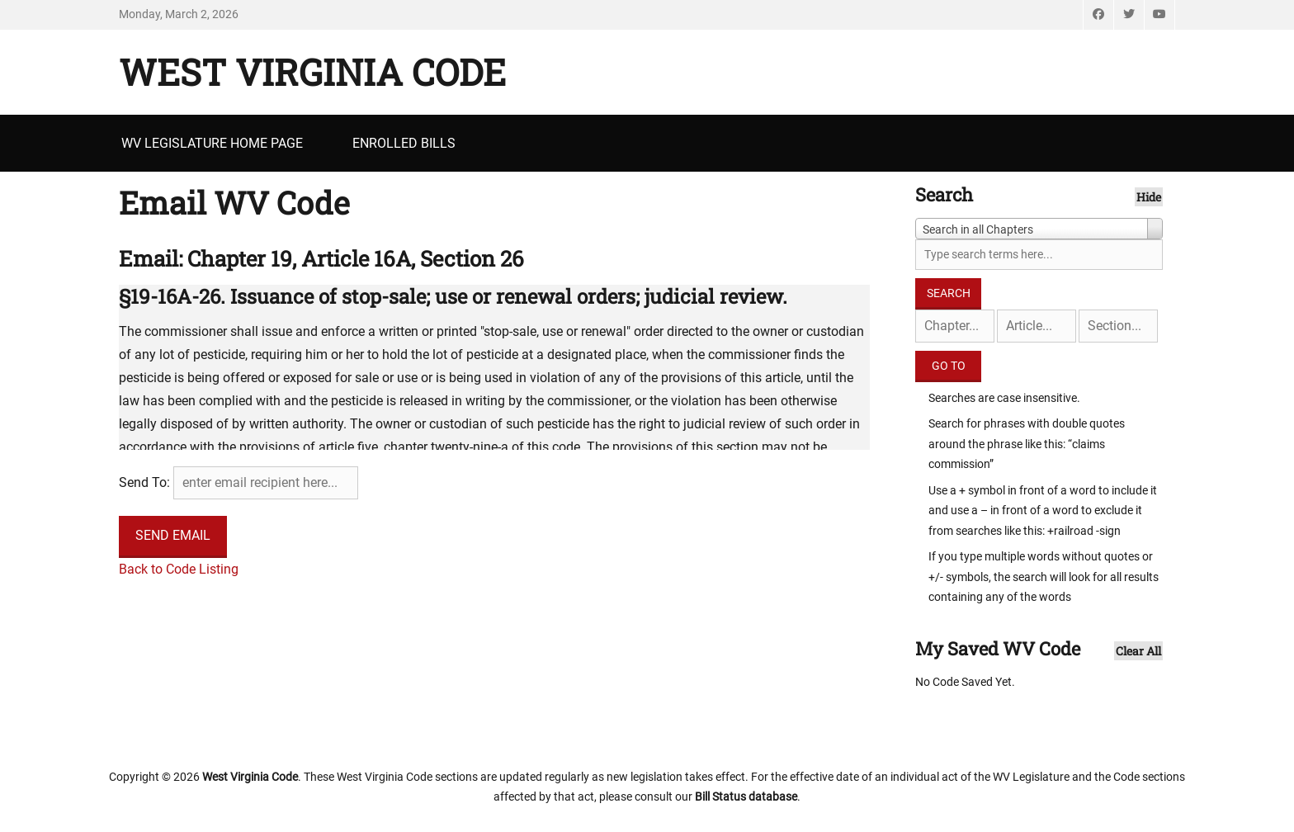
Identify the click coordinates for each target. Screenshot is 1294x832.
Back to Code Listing (178, 569)
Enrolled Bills (404, 143)
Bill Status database (746, 796)
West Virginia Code (312, 72)
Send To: (144, 482)
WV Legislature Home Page (212, 143)
